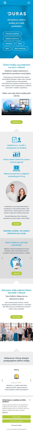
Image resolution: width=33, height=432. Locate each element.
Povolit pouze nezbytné (16, 421)
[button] (2, 258)
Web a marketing (20, 48)
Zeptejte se (16, 122)
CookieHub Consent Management (19, 429)
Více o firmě (17, 317)
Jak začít (17, 273)
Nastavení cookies (16, 425)
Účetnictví (8, 43)
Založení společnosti (12, 38)
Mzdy (20, 43)
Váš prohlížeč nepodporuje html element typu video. (16, 107)
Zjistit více (5, 412)
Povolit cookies (16, 417)
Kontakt (16, 224)
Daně (7, 48)
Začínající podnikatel (12, 34)
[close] (29, 400)
